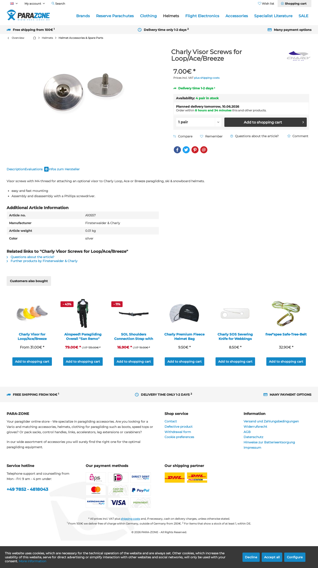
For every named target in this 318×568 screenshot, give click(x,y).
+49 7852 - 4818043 (27, 494)
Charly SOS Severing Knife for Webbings (235, 342)
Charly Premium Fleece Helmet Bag (184, 342)
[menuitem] (294, 3)
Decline (251, 557)
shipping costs (130, 524)
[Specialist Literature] (273, 16)
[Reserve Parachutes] (115, 16)
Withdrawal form (178, 437)
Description (19, 171)
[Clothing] (148, 16)
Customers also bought (29, 287)
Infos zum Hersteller (85, 171)
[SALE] (303, 16)
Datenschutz (253, 442)
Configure (295, 557)
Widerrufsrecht (255, 432)
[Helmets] (171, 16)
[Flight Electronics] (202, 16)
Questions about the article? (254, 136)
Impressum (252, 453)
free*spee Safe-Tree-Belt (286, 340)
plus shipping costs (207, 77)
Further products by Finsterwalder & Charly (42, 266)
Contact (171, 427)
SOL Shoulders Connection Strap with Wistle (133, 342)
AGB (247, 437)
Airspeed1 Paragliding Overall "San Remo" (83, 342)
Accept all (272, 557)
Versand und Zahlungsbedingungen (271, 427)
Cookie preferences (179, 442)
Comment (297, 136)
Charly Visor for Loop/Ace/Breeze (32, 342)
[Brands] (83, 16)
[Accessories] (236, 16)
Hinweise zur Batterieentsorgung (269, 448)
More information (32, 561)
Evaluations (48, 171)
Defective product (179, 432)
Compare (182, 136)
